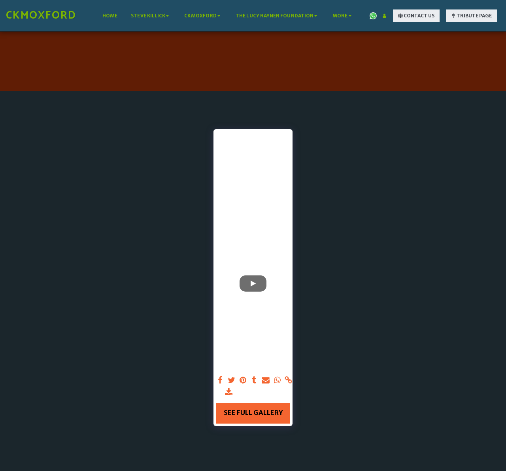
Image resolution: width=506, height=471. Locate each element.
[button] (151, 16)
